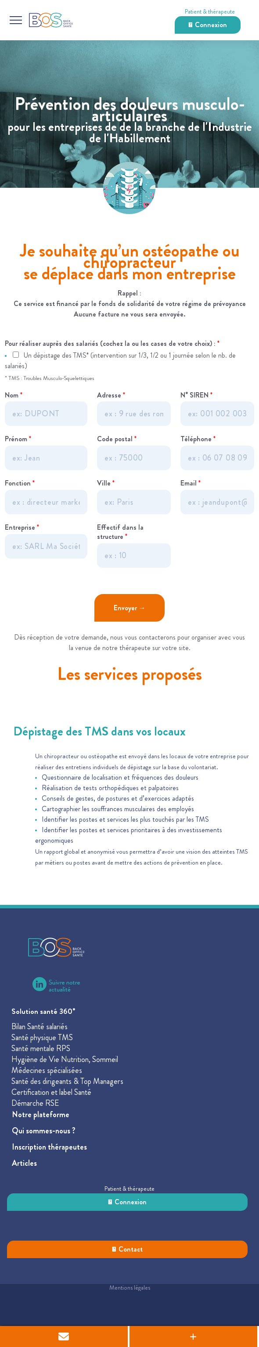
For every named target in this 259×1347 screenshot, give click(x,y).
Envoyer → (130, 608)
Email (190, 483)
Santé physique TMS (42, 1037)
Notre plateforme (40, 1114)
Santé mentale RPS (40, 1048)
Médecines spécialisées (46, 1070)
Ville (106, 483)
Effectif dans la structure (120, 532)
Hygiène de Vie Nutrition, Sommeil (64, 1059)
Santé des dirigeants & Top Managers (67, 1081)
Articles (24, 1163)
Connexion (207, 25)
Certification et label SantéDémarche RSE (51, 1098)
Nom (13, 395)
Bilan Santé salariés (39, 1026)
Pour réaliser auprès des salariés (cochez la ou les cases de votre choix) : (112, 343)
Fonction (20, 483)
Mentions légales (129, 1287)
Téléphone (198, 439)
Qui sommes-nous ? (44, 1130)
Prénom (18, 439)
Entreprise (22, 527)
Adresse (111, 395)
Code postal (117, 439)
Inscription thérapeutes (49, 1147)
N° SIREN (196, 395)
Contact (127, 1249)
